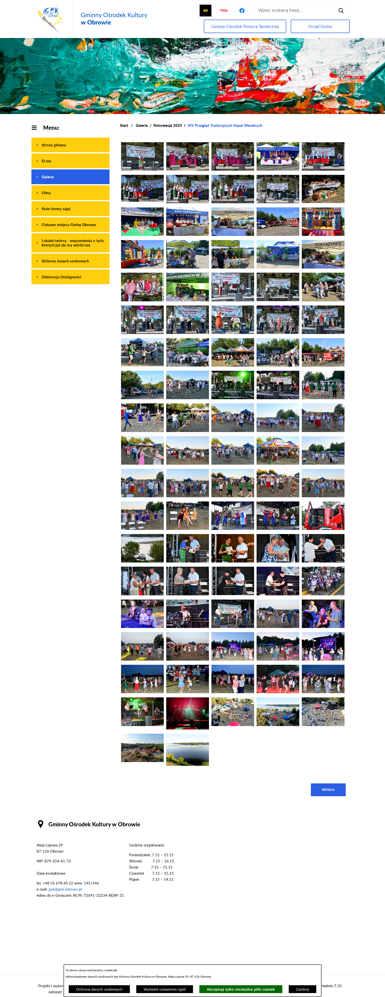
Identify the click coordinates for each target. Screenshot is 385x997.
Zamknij (302, 989)
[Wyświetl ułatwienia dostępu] (205, 10)
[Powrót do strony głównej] (124, 125)
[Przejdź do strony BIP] (224, 10)
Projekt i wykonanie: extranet (55, 989)
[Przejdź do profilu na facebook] (242, 10)
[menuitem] (70, 145)
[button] (142, 169)
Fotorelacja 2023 (167, 125)
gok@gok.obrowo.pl (65, 889)
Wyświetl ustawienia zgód (165, 989)
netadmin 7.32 (330, 986)
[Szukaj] (341, 10)
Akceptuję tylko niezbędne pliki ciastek (241, 989)
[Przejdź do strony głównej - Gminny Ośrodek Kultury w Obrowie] (91, 18)
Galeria (142, 125)
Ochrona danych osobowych (99, 989)
